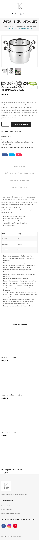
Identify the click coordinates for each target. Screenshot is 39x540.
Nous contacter (6, 506)
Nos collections (20, 26)
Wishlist (25, 13)
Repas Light (29, 142)
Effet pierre (20, 147)
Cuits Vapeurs (23, 140)
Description (19, 166)
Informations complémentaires (19, 173)
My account (21, 13)
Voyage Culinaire (6, 144)
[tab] (19, 166)
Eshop (11, 26)
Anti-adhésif (13, 147)
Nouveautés (21, 142)
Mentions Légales (6, 510)
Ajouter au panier (21, 124)
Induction (28, 147)
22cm (18, 250)
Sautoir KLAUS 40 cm (8, 358)
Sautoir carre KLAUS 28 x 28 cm (12, 395)
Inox (18, 238)
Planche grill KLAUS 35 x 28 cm (11, 470)
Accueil (5, 26)
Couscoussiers (31, 26)
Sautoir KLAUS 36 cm (8, 432)
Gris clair (19, 244)
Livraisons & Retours (19, 180)
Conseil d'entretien (19, 187)
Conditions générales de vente (10, 513)
